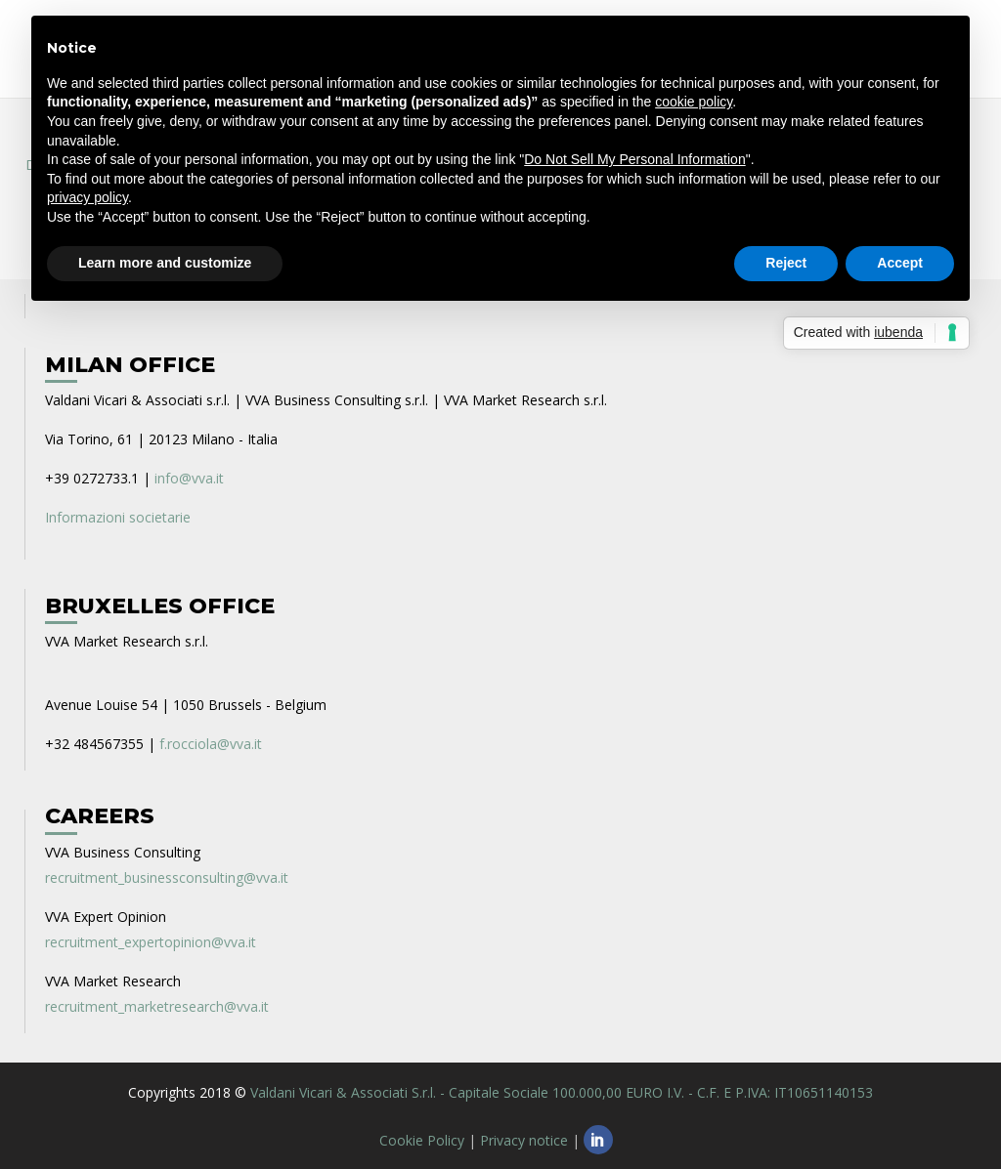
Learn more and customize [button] (164, 263)
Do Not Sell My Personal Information (634, 159)
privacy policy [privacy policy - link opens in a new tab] (87, 197)
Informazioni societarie (118, 517)
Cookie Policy (421, 1140)
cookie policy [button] (693, 101)
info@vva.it (189, 478)
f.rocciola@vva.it (210, 743)
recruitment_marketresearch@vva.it (157, 1006)
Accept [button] (900, 263)
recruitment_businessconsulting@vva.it (166, 877)
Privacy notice (524, 1140)
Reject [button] (785, 263)
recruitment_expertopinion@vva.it (150, 942)
